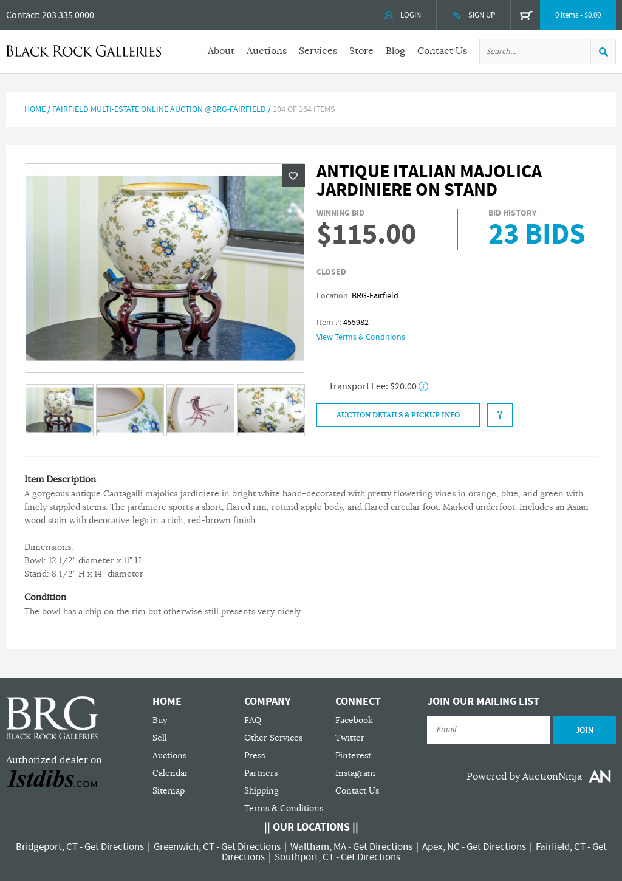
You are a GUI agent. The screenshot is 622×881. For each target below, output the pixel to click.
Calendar (170, 773)
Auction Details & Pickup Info (398, 415)
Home (35, 109)
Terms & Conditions (283, 808)
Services (318, 51)
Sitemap (168, 791)
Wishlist (293, 175)
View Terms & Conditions (360, 337)
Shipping (261, 791)
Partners (261, 773)
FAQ (252, 720)
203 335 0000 (68, 15)
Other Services (273, 738)
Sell (159, 738)
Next (298, 411)
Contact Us (442, 51)
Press (254, 755)
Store (361, 51)
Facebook (354, 720)
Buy (159, 720)
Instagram (355, 773)
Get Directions (114, 847)
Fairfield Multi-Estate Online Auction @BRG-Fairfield (159, 109)
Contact (22, 15)
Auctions (267, 51)
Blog (395, 51)
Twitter (349, 738)
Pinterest (353, 755)
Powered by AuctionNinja (524, 776)
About (221, 51)
